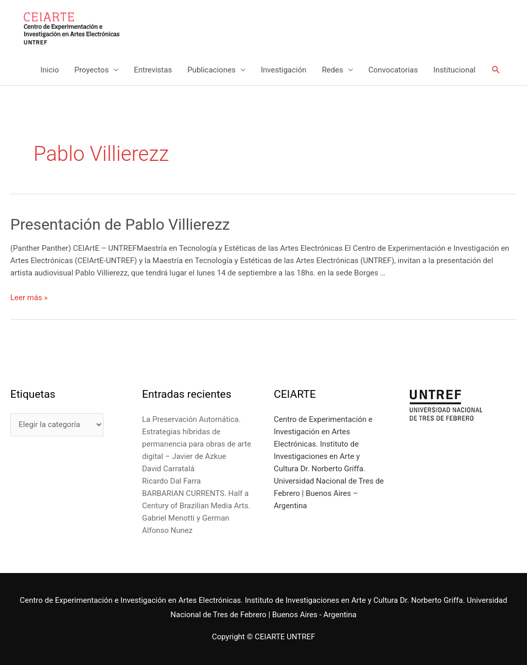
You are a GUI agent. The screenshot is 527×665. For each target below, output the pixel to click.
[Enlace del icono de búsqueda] (496, 70)
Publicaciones (211, 70)
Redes (332, 70)
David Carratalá (168, 468)
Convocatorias (393, 70)
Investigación (284, 70)
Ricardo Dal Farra (171, 481)
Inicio (49, 70)
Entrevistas (153, 70)
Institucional (454, 70)
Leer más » (29, 297)
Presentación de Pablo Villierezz (120, 224)
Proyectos (91, 70)
